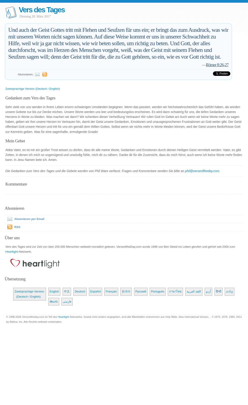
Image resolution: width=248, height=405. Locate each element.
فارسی (67, 301)
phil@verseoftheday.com (202, 171)
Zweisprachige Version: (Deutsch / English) (29, 294)
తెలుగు (54, 301)
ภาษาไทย (175, 291)
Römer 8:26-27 (217, 64)
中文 (67, 291)
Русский (140, 291)
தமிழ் (229, 291)
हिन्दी (218, 291)
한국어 (126, 291)
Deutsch (80, 291)
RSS (17, 227)
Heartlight (11, 251)
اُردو (208, 291)
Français (111, 291)
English (54, 291)
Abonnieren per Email (24, 219)
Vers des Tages (42, 10)
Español (95, 291)
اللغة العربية (194, 291)
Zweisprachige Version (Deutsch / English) (32, 88)
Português (157, 291)
